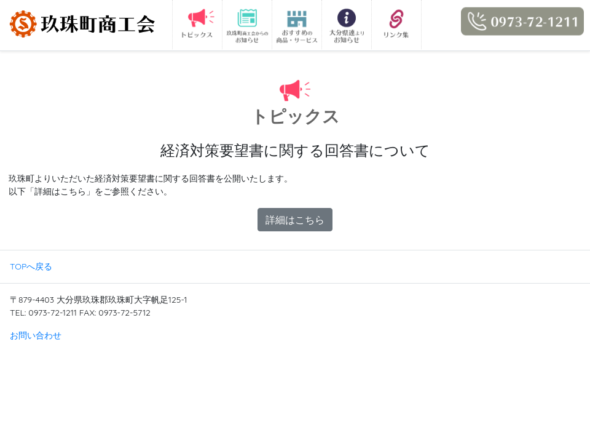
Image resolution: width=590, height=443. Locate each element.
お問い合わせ (35, 335)
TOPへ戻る (31, 266)
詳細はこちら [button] (295, 220)
